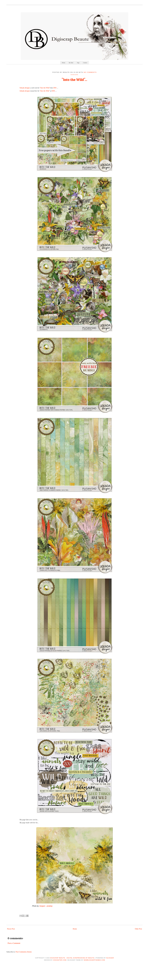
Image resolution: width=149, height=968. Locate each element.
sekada (74, 74)
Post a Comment (14, 943)
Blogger (110, 958)
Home (63, 62)
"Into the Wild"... (74, 79)
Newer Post (11, 929)
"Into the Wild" (45, 88)
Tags (78, 62)
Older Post (138, 929)
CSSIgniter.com (59, 960)
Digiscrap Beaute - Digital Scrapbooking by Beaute (72, 958)
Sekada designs (25, 88)
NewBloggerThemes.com (94, 960)
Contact (85, 62)
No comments (90, 72)
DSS (54, 88)
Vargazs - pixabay (46, 906)
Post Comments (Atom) (24, 952)
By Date (71, 62)
